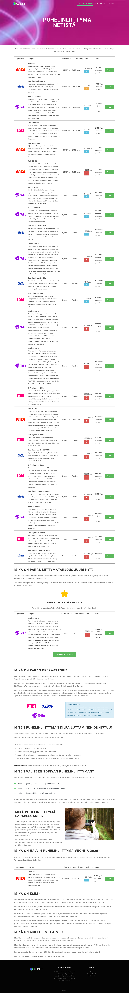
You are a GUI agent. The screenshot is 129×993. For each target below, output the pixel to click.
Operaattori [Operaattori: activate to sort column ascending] (20, 59)
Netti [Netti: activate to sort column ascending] (86, 59)
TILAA (109, 70)
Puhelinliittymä (19, 766)
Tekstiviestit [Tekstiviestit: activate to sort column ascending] (77, 59)
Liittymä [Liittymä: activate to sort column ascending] (31, 59)
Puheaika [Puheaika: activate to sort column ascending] (65, 59)
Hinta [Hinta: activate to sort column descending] (97, 59)
